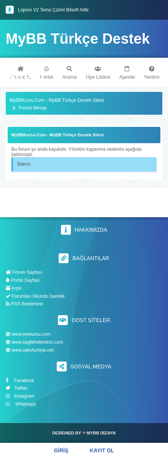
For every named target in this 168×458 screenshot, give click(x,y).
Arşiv (13, 288)
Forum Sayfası (24, 272)
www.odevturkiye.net (29, 350)
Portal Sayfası (23, 280)
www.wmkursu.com (28, 334)
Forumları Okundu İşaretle (35, 296)
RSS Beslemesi (24, 303)
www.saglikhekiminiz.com (34, 342)
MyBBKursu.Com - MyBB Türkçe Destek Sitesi (57, 100)
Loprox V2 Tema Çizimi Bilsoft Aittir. (54, 10)
